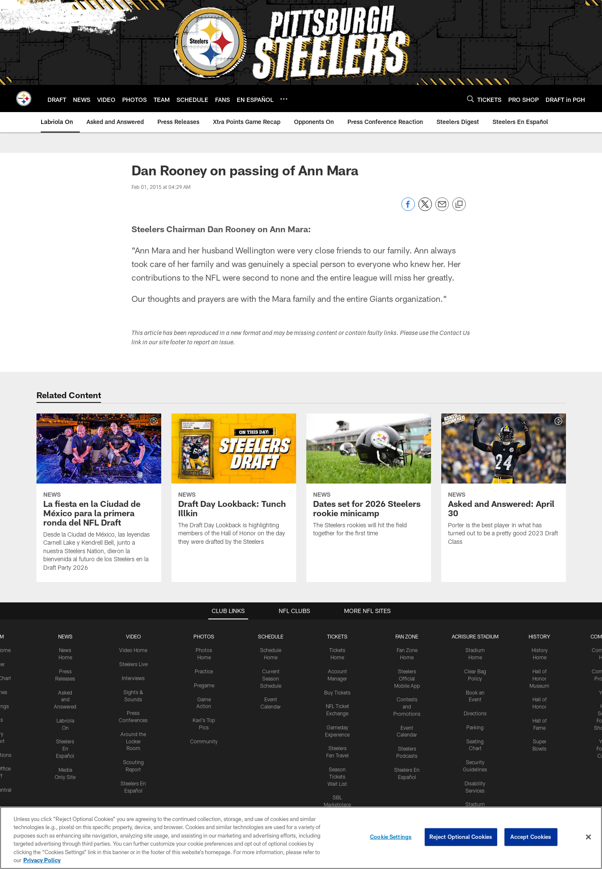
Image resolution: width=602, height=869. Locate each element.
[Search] (470, 98)
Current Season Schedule (270, 678)
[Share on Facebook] (408, 208)
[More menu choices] (283, 99)
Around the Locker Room (133, 741)
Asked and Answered (65, 699)
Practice (204, 671)
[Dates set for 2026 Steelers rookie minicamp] (368, 480)
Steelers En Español (65, 748)
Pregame (204, 685)
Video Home (133, 650)
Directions (475, 713)
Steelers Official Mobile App (407, 678)
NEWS (65, 636)
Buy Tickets (337, 692)
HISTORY (539, 636)
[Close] (588, 837)
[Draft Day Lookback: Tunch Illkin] (233, 484)
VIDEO (133, 636)
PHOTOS (203, 636)
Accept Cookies (531, 836)
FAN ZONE (406, 636)
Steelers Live (133, 664)
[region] (301, 838)
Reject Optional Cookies (461, 836)
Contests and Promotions (406, 706)
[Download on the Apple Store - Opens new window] (270, 788)
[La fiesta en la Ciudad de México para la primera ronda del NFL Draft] (98, 497)
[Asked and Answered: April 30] (503, 484)
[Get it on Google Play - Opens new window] (328, 791)
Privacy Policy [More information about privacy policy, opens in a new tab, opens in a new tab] (42, 860)
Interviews (133, 678)
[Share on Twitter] (425, 208)
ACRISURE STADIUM (475, 636)
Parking (475, 727)
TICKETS (337, 636)
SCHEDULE (270, 636)
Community (204, 741)
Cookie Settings (391, 836)
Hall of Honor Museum (539, 678)
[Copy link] (459, 204)
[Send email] (442, 208)
